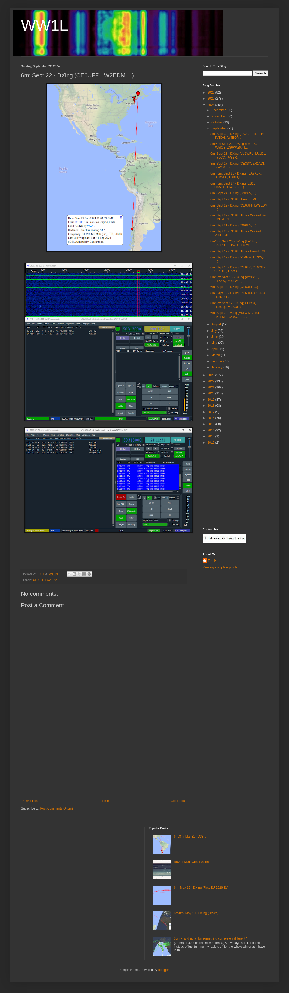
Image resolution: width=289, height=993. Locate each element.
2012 (211, 442)
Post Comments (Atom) (56, 808)
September (219, 128)
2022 (211, 381)
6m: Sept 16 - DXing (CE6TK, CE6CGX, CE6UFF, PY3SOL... (238, 269)
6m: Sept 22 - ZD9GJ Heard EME (233, 199)
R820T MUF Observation (191, 862)
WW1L (44, 25)
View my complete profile (220, 567)
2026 (211, 92)
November (219, 116)
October (217, 122)
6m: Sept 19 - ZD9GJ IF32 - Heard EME (238, 251)
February (218, 361)
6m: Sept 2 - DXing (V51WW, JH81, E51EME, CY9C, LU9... (235, 314)
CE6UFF (38, 580)
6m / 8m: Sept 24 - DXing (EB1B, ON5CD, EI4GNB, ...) (233, 185)
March (216, 355)
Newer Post (30, 801)
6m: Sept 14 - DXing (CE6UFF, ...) (234, 287)
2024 (211, 105)
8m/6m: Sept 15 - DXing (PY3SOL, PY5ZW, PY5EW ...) (234, 279)
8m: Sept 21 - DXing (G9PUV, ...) (233, 225)
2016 (211, 418)
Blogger (163, 970)
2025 (211, 98)
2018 (211, 406)
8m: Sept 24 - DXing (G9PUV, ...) (233, 193)
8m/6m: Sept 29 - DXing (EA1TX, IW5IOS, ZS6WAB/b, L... (233, 145)
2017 (211, 412)
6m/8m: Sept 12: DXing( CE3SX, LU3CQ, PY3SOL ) (233, 305)
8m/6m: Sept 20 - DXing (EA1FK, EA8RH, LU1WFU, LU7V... (233, 243)
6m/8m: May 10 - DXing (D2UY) (196, 913)
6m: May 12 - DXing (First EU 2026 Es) (201, 887)
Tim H (212, 560)
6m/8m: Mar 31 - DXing (190, 836)
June (215, 337)
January (217, 367)
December (219, 110)
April (214, 349)
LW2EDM (51, 580)
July (214, 331)
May (214, 343)
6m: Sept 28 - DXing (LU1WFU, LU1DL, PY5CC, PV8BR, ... (238, 155)
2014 (211, 430)
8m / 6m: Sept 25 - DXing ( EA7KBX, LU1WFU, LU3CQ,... (236, 175)
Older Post (178, 801)
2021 (211, 387)
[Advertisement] (104, 760)
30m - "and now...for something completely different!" (210, 938)
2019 (211, 399)
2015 (211, 424)
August (216, 324)
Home (105, 801)
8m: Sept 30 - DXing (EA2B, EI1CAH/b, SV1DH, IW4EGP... (237, 135)
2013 (211, 436)
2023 (211, 375)
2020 (211, 393)
